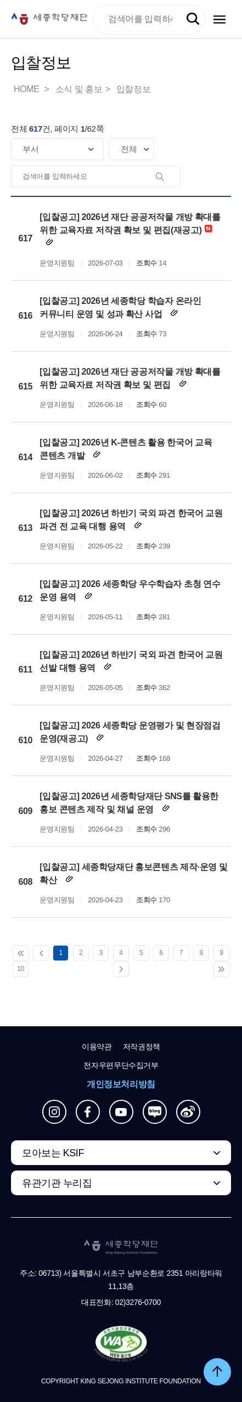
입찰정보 (133, 89)
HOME (27, 89)
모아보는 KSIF (53, 1152)
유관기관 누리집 (57, 1183)
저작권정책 (141, 1046)
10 (20, 969)
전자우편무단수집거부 (121, 1065)
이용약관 (97, 1046)
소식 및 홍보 (79, 89)
